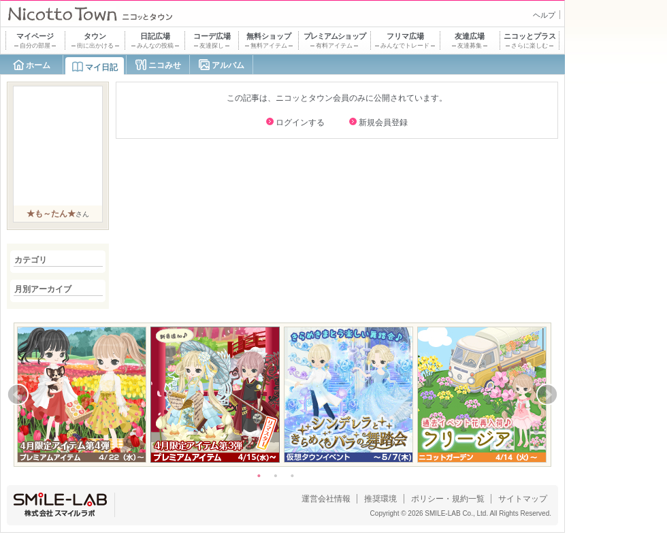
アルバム (228, 65)
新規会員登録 (383, 122)
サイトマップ (522, 499)
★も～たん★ (51, 213)
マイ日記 (101, 67)
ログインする (300, 122)
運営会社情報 (326, 499)
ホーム (38, 65)
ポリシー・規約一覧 (448, 499)
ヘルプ (544, 15)
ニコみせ (164, 65)
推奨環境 (380, 499)
